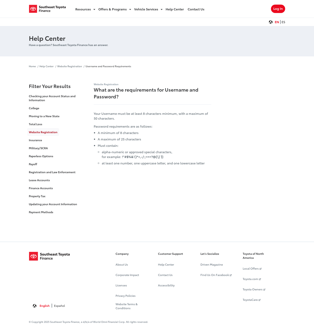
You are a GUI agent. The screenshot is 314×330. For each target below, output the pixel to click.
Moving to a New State (44, 116)
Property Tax (37, 196)
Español (59, 306)
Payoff (33, 164)
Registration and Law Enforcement (52, 172)
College (34, 108)
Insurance (35, 140)
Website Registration (69, 66)
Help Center (46, 66)
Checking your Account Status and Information (52, 98)
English (45, 306)
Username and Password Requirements (108, 66)
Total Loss (35, 124)
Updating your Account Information (53, 204)
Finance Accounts (41, 188)
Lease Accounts (39, 180)
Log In (278, 8)
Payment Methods (41, 212)
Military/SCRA (38, 148)
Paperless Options (41, 156)
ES (283, 21)
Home (32, 66)
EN (277, 21)
